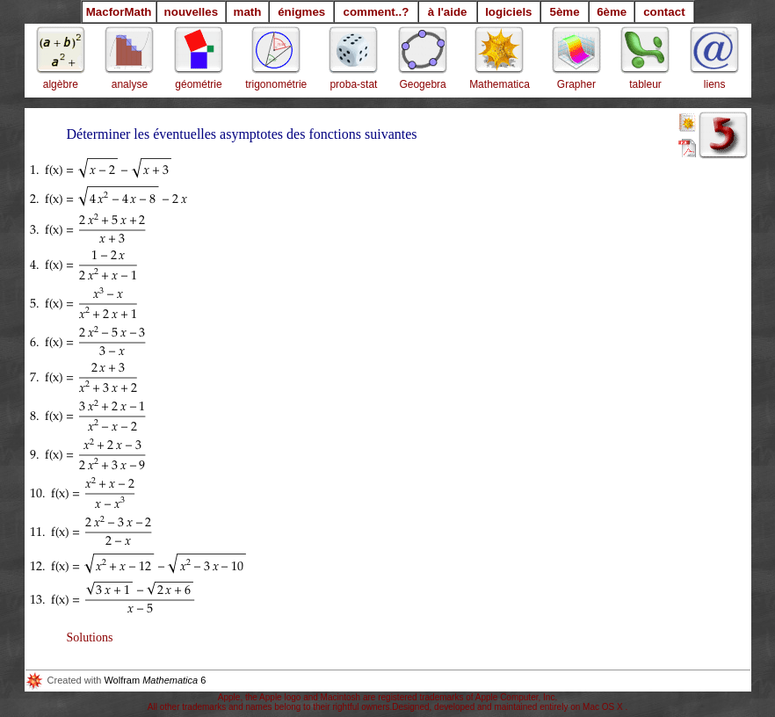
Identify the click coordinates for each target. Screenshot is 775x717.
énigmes (301, 11)
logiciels (508, 11)
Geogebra (422, 84)
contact (663, 11)
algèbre (60, 84)
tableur (645, 84)
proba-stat (353, 84)
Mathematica (499, 84)
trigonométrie (276, 84)
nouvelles (191, 11)
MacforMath (119, 11)
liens (715, 84)
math (248, 11)
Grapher (576, 84)
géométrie (198, 84)
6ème (612, 11)
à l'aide (447, 11)
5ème (564, 11)
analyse (130, 84)
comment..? (376, 11)
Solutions (90, 637)
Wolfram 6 (115, 680)
